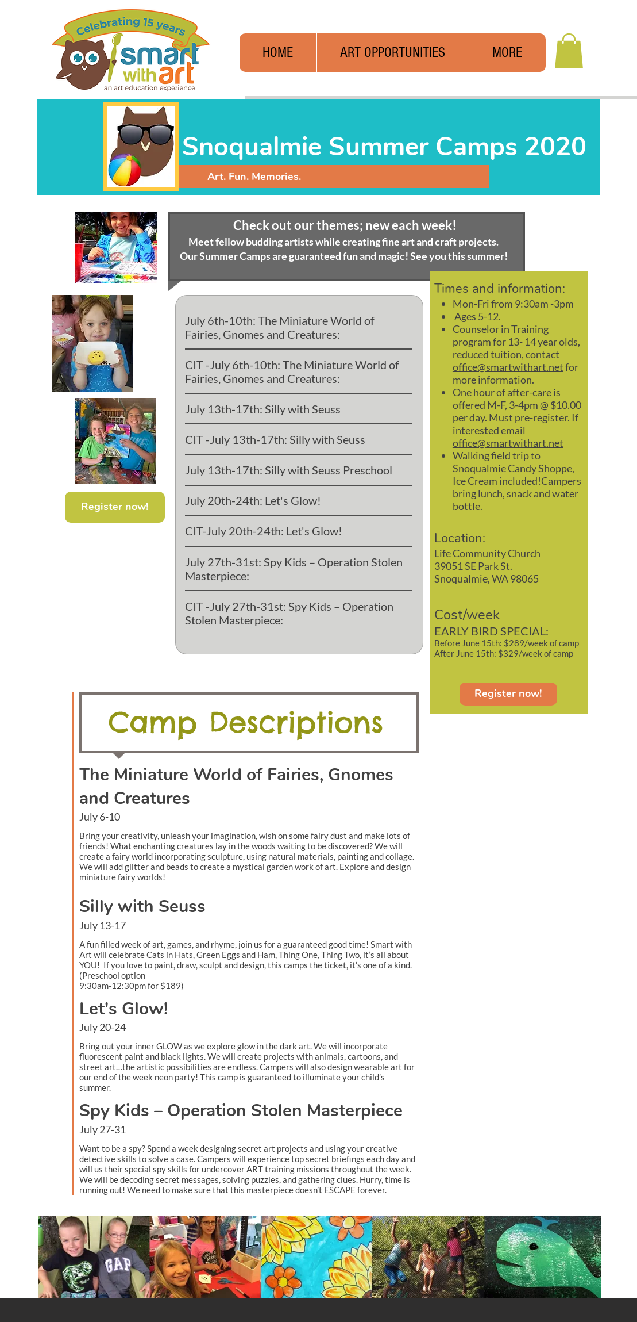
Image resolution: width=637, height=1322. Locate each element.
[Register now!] (508, 694)
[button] (507, 52)
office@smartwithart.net (508, 367)
